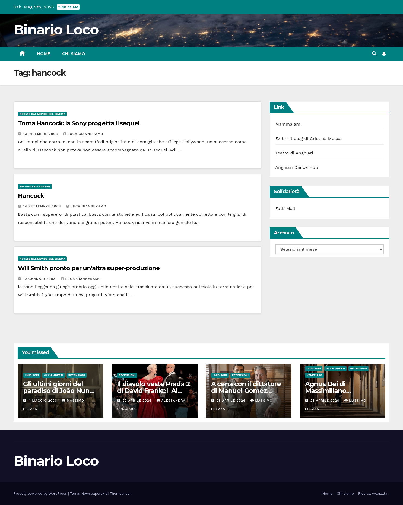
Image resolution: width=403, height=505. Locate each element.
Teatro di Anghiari (294, 152)
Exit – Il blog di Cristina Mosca (308, 138)
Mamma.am (287, 124)
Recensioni (76, 375)
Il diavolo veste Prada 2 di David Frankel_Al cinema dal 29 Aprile (153, 390)
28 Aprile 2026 (231, 400)
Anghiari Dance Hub (296, 167)
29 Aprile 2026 (137, 400)
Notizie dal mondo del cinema (42, 113)
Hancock (31, 195)
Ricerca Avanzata (372, 493)
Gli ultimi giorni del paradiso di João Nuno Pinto (58, 390)
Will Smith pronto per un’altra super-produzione (89, 268)
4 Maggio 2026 (43, 400)
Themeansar (120, 493)
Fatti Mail (285, 208)
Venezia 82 (314, 375)
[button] (374, 53)
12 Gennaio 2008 (40, 279)
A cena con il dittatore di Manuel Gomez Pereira (246, 390)
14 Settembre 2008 (42, 206)
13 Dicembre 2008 (41, 134)
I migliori (32, 375)
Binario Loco (56, 29)
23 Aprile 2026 (325, 400)
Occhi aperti (53, 375)
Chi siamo (73, 53)
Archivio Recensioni (35, 186)
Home (43, 53)
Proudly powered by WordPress (41, 493)
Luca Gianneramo (83, 134)
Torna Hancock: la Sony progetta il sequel (78, 123)
